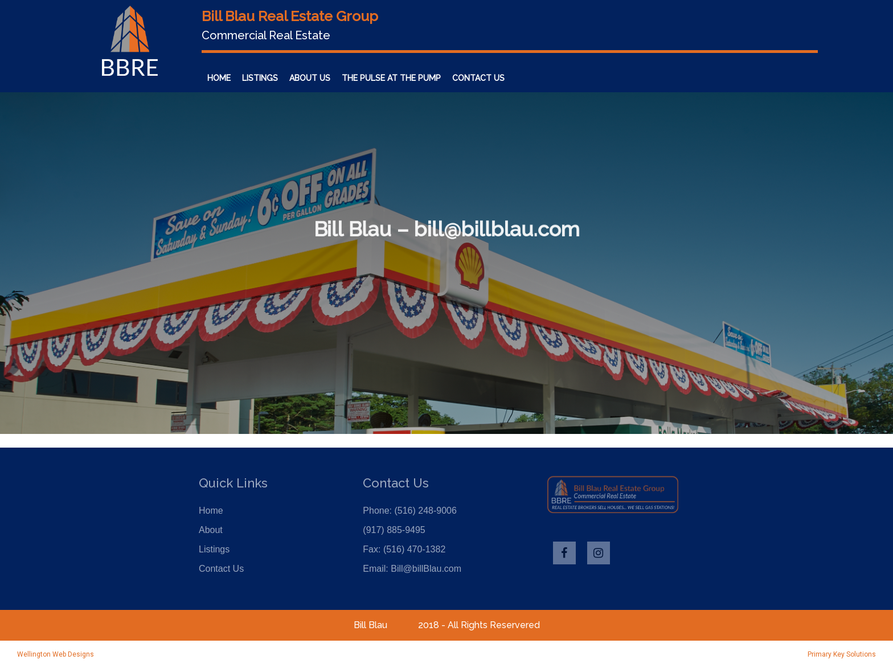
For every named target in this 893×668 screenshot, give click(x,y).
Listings (260, 78)
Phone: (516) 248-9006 (410, 510)
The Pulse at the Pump (391, 78)
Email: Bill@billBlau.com (412, 568)
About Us (309, 78)
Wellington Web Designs (55, 654)
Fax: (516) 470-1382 (404, 549)
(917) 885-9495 (394, 530)
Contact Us (478, 78)
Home (219, 78)
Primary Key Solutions (842, 654)
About (211, 530)
